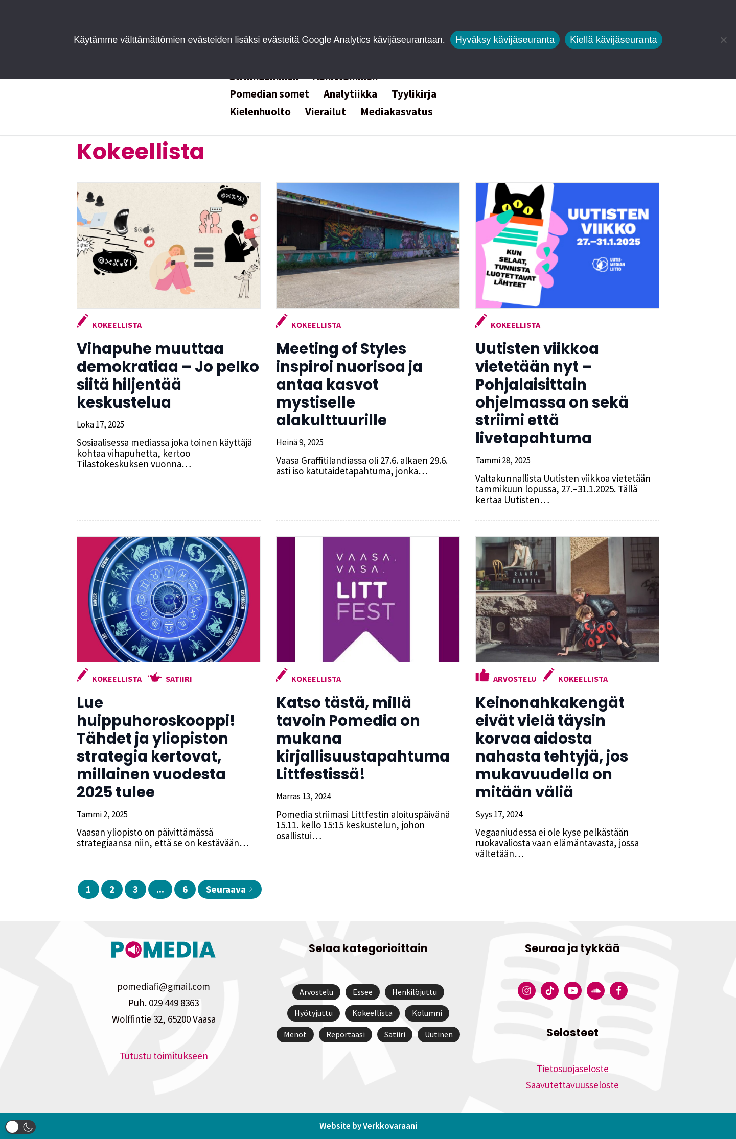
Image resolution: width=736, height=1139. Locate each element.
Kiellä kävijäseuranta (613, 40)
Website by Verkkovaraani (368, 1125)
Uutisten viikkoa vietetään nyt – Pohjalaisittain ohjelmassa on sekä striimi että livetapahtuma (552, 393)
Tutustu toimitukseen (164, 1056)
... (160, 889)
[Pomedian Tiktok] (550, 991)
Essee (363, 992)
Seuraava (230, 889)
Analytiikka (350, 94)
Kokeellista (117, 325)
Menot (295, 1034)
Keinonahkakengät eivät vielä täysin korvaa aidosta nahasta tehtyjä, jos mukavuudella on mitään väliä (551, 747)
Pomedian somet (269, 94)
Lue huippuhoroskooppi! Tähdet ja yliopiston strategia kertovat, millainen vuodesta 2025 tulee (156, 747)
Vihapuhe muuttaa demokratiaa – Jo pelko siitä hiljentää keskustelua (168, 376)
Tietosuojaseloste (573, 1068)
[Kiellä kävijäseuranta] (723, 40)
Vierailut (325, 111)
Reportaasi (345, 1034)
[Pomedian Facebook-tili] (619, 991)
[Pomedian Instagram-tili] (527, 991)
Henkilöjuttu (414, 992)
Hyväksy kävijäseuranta (505, 40)
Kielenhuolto (260, 111)
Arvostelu (515, 679)
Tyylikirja (414, 94)
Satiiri (179, 679)
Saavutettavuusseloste (572, 1085)
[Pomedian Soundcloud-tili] (596, 991)
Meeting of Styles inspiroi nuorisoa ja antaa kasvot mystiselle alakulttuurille (349, 385)
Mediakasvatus (396, 111)
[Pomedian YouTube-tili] (573, 991)
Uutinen (439, 1034)
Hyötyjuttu (313, 1013)
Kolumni (427, 1013)
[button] (20, 1127)
